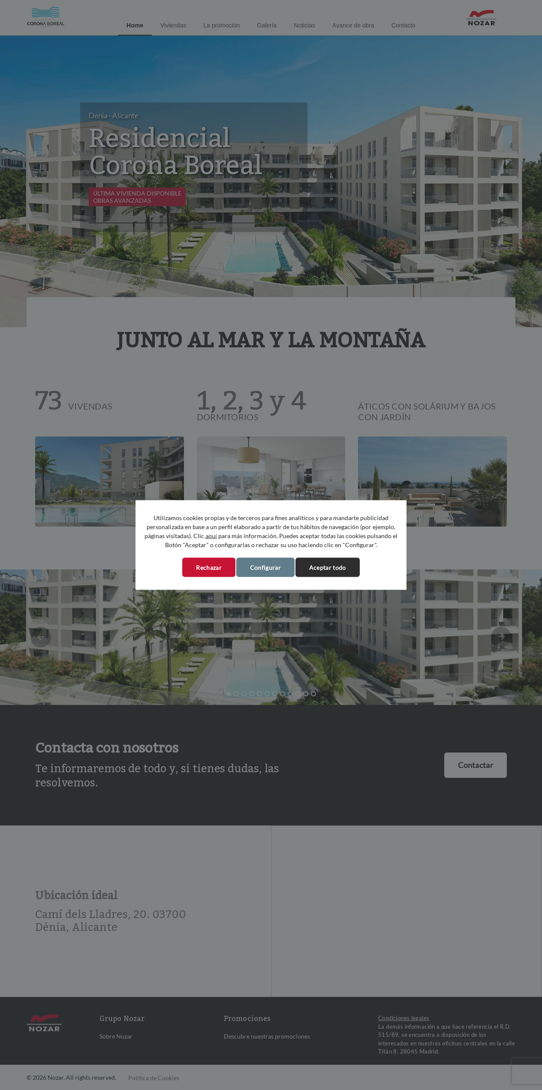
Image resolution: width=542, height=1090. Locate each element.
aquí (211, 535)
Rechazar (208, 567)
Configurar (265, 567)
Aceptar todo (327, 567)
